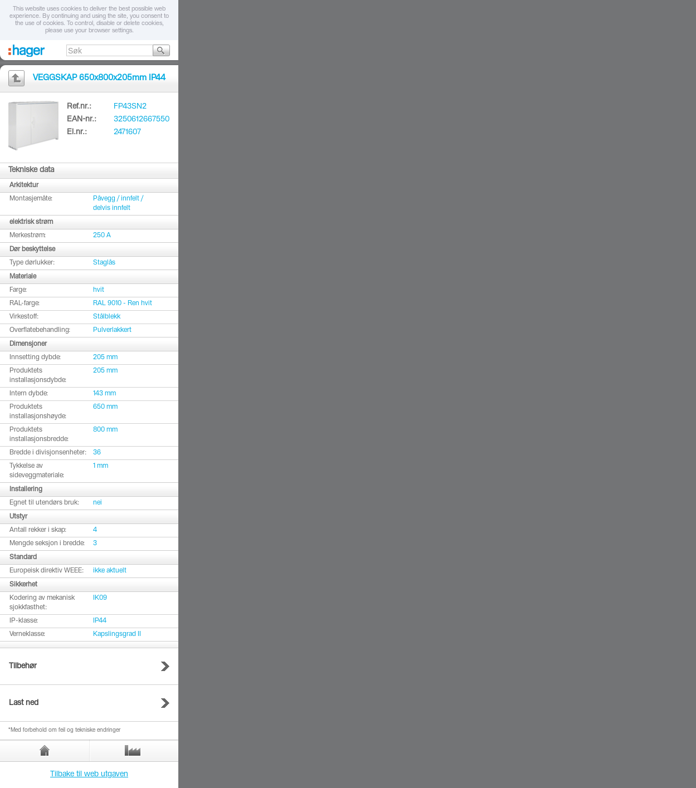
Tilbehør (23, 666)
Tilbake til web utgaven (89, 775)
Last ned (23, 703)
